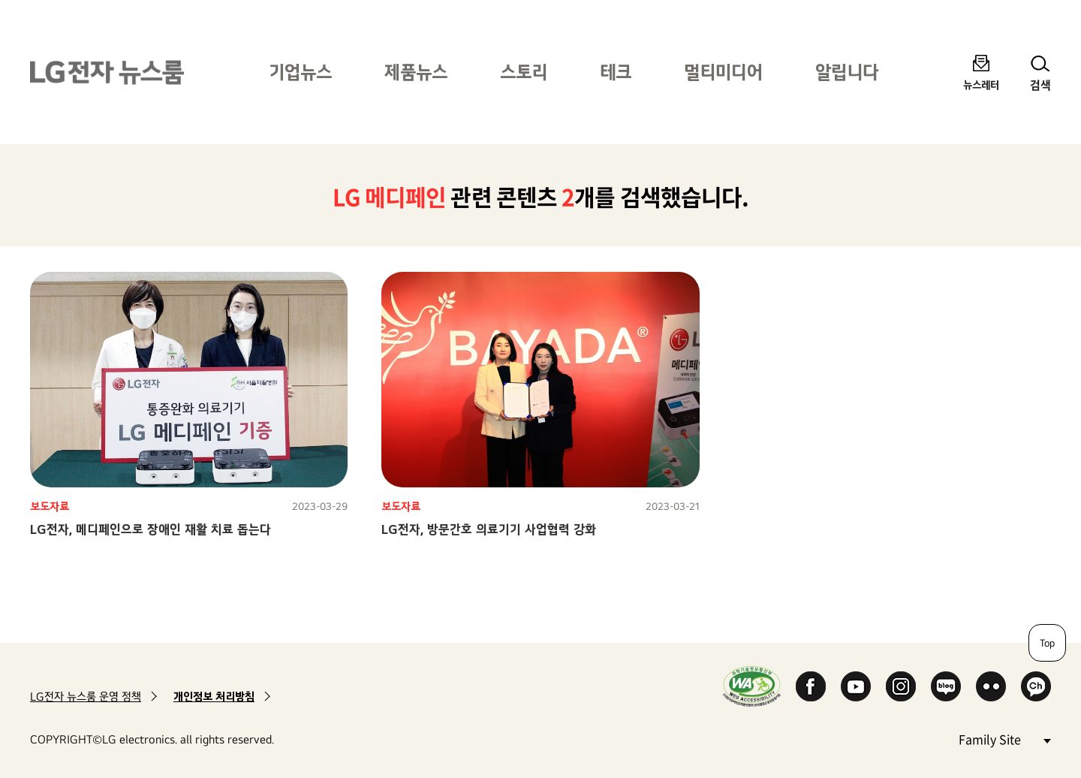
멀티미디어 (723, 71)
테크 (615, 71)
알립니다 (846, 71)
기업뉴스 (300, 71)
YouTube (856, 686)
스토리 (523, 71)
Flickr (991, 686)
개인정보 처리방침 (213, 696)
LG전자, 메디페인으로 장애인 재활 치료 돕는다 (150, 529)
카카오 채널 (1036, 686)
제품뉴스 (415, 71)
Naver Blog (946, 686)
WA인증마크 (752, 686)
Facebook (811, 686)
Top (1047, 643)
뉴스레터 (981, 84)
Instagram (901, 686)
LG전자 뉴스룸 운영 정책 (85, 696)
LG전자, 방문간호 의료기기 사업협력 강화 (488, 529)
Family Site (1004, 738)
